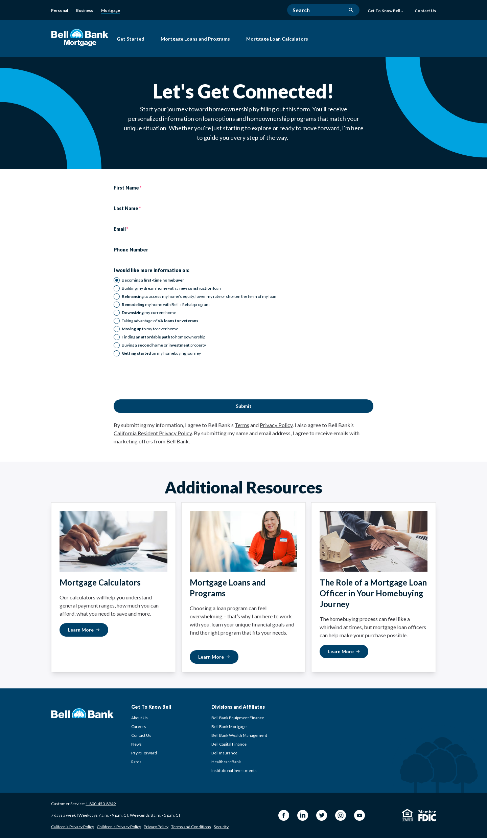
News (136, 744)
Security (221, 826)
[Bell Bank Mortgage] (80, 37)
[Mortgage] (110, 10)
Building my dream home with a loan (171, 288)
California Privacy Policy (72, 826)
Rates (136, 761)
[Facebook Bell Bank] (283, 815)
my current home (149, 312)
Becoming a (153, 280)
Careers (138, 726)
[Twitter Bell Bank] (321, 815)
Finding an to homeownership (163, 336)
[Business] (84, 10)
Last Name (126, 208)
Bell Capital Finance (229, 744)
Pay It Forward (144, 752)
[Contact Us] (425, 11)
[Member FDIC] (427, 815)
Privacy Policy (276, 425)
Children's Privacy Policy (119, 826)
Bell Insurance (224, 752)
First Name (126, 187)
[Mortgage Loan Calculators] (277, 40)
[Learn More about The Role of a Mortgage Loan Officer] (344, 651)
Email (120, 229)
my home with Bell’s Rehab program (166, 304)
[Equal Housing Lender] (407, 815)
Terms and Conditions (191, 826)
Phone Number (131, 249)
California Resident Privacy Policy (153, 433)
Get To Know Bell (385, 11)
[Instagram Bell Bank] (340, 815)
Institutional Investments (234, 770)
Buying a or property (164, 345)
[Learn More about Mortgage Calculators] (84, 630)
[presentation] (165, 378)
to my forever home (150, 328)
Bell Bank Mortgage (229, 726)
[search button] (351, 10)
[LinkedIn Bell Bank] (302, 815)
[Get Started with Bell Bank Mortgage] (130, 40)
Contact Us (141, 735)
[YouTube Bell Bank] (359, 815)
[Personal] (59, 10)
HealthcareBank (226, 761)
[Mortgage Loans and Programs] (195, 40)
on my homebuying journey (161, 353)
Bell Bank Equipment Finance (237, 717)
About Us (139, 717)
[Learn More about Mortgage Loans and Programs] (214, 657)
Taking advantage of (160, 320)
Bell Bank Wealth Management (239, 735)
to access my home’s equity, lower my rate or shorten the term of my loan (199, 296)
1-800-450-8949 (101, 803)
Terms (242, 425)
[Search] (323, 10)
